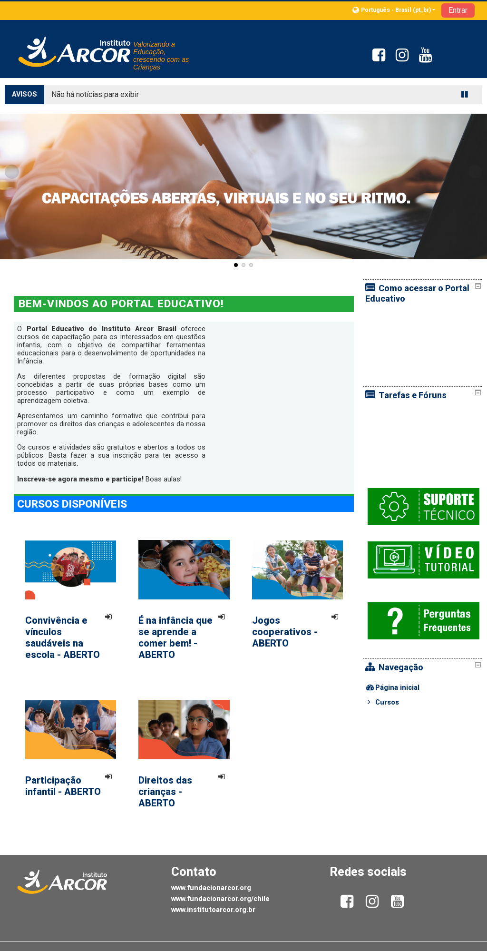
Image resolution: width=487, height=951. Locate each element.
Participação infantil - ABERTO (63, 786)
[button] (394, 9)
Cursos (394, 673)
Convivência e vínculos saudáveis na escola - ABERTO (62, 637)
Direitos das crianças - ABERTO (165, 792)
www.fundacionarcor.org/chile (220, 899)
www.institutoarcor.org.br (213, 910)
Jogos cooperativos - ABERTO (285, 632)
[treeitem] (424, 659)
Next (475, 172)
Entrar (458, 10)
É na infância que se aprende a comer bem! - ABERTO (175, 637)
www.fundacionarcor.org (211, 888)
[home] (75, 52)
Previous (12, 172)
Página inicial (404, 659)
